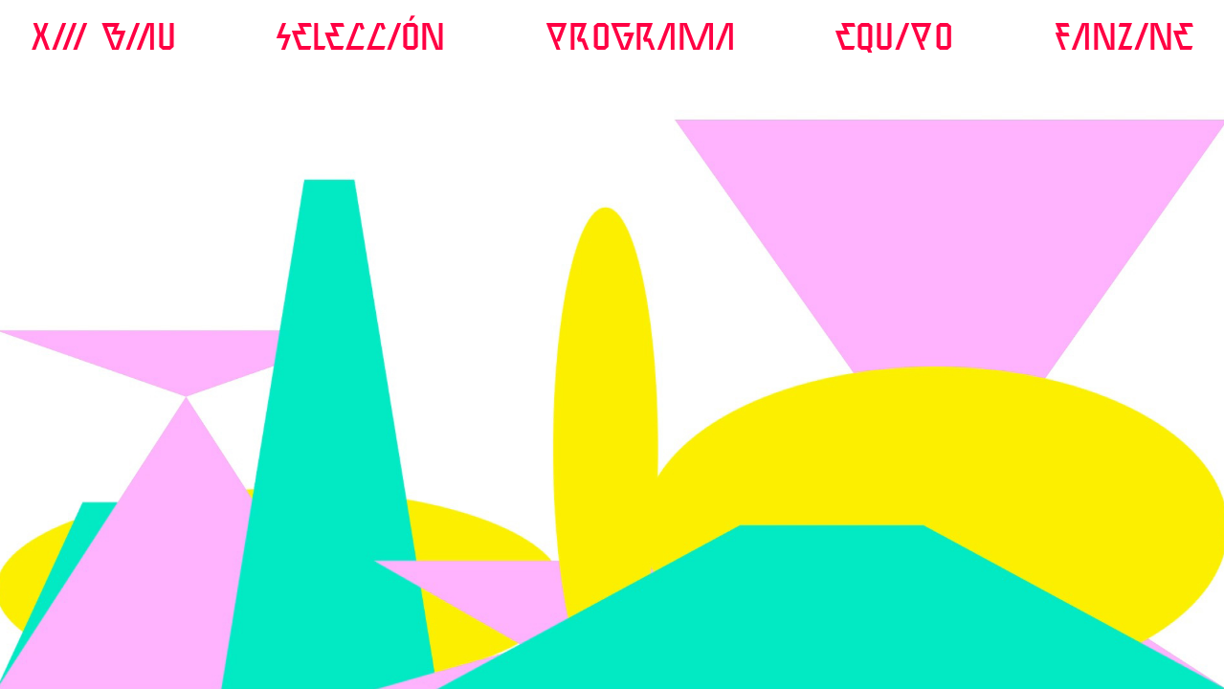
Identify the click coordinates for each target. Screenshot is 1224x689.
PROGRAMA (640, 38)
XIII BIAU (103, 38)
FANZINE (1123, 38)
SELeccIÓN (360, 38)
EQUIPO (894, 38)
